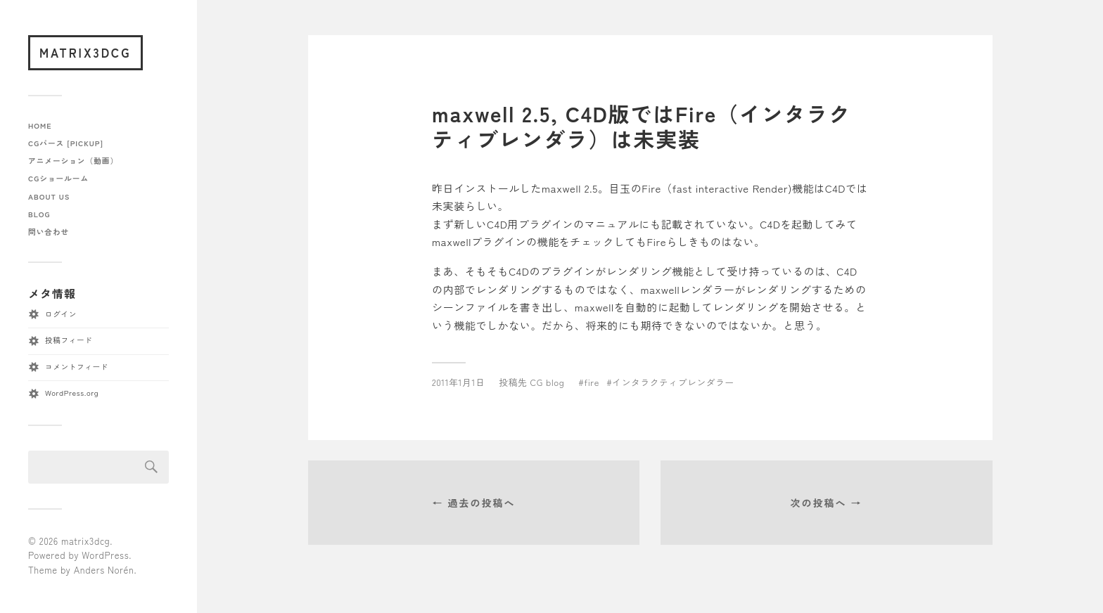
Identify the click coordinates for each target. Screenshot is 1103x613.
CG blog (547, 382)
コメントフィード (76, 366)
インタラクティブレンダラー (673, 382)
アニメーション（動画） (73, 160)
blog (39, 214)
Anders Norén (104, 569)
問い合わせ (48, 231)
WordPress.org (71, 392)
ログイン (61, 314)
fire (591, 382)
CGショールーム (58, 178)
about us (49, 196)
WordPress (105, 555)
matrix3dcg (85, 52)
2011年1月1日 (458, 382)
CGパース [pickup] (65, 143)
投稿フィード (68, 340)
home (40, 125)
